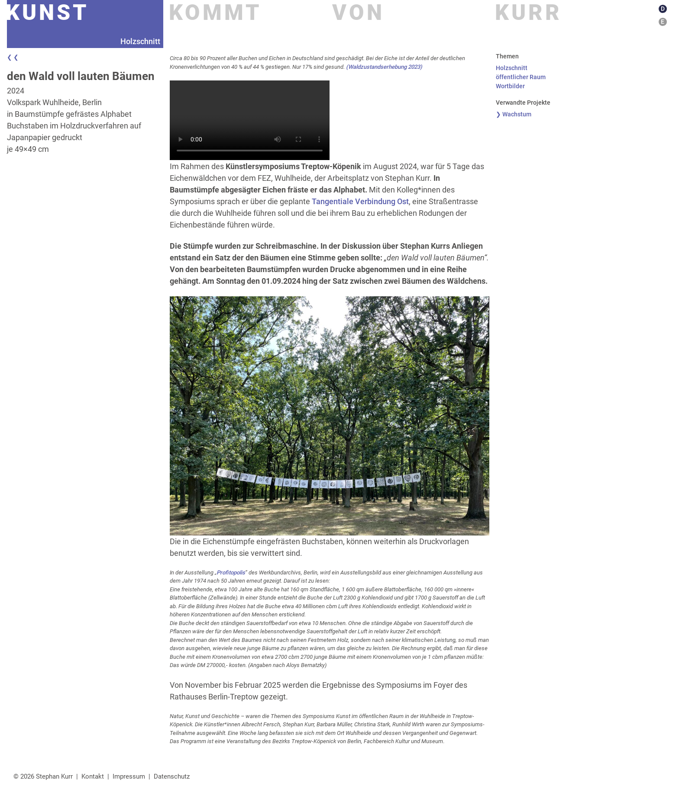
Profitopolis (231, 572)
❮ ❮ (13, 57)
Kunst (47, 12)
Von (358, 12)
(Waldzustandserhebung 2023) (384, 67)
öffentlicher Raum (521, 77)
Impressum (129, 776)
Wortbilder (510, 86)
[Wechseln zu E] (664, 22)
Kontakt (92, 776)
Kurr (528, 12)
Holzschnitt (511, 67)
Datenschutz (172, 776)
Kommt (215, 12)
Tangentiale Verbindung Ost (360, 201)
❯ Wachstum (513, 114)
